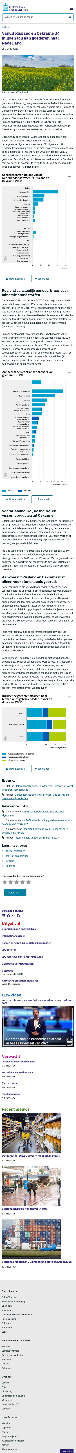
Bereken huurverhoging (13, 1302)
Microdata (6, 1311)
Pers (4, 1387)
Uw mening (67, 1451)
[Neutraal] (17, 882)
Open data (7, 1306)
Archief (5, 1445)
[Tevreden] (24, 882)
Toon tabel (42, 279)
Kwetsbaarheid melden (13, 1441)
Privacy (5, 1364)
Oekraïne (10, 866)
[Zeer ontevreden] (5, 882)
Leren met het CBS (10, 1405)
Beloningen (7, 1368)
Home (7, 27)
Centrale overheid (10, 1351)
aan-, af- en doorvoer (17, 856)
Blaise (5, 1332)
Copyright (6, 1428)
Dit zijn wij (7, 1392)
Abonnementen (9, 1450)
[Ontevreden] (11, 882)
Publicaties (7, 1324)
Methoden (7, 1328)
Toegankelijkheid (10, 1437)
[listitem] (3, 916)
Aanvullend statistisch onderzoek (18, 1315)
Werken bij (7, 1400)
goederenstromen (15, 851)
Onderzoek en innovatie (13, 1396)
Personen (6, 1360)
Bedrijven (6, 1347)
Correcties (6, 1409)
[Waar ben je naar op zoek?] (38, 17)
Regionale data (9, 1319)
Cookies (5, 1432)
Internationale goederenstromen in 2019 (37, 838)
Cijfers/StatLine (9, 1298)
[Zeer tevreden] (30, 882)
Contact (5, 1383)
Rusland (10, 861)
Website (6, 1424)
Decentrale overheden (12, 1356)
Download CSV (15, 279)
